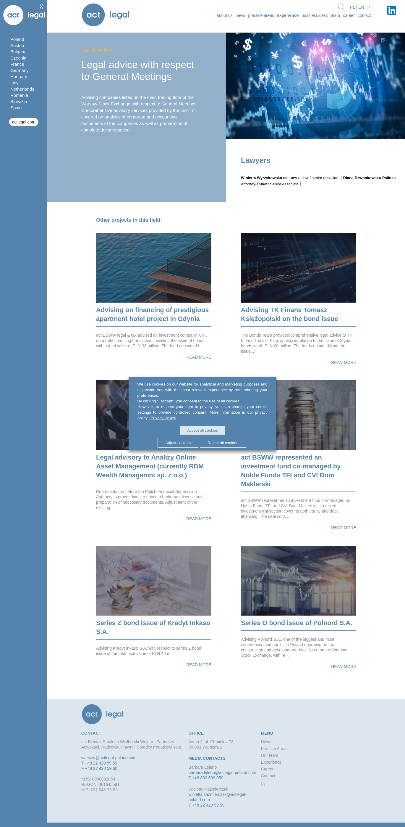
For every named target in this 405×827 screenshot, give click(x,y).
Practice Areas (261, 15)
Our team (269, 755)
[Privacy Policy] (163, 417)
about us (225, 15)
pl (352, 7)
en (361, 7)
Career (349, 15)
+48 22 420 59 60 (101, 768)
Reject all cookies (223, 443)
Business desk (315, 15)
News (240, 15)
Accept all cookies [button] (202, 430)
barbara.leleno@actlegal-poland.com (222, 772)
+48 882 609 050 (207, 777)
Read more (198, 357)
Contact (364, 15)
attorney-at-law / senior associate (290, 178)
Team (335, 15)
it (369, 7)
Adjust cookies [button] (178, 443)
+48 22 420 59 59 (101, 763)
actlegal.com (23, 122)
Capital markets (96, 49)
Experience (288, 15)
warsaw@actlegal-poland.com (109, 757)
